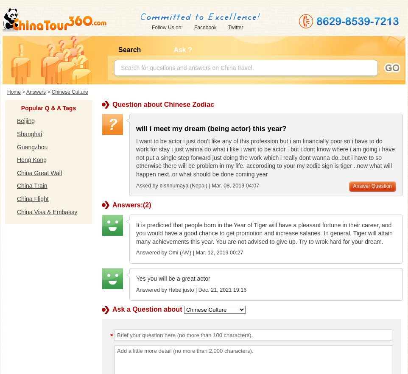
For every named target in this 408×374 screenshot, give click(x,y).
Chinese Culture (70, 92)
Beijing (26, 120)
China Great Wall (39, 173)
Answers (36, 92)
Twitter (235, 28)
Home (14, 92)
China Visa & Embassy (47, 212)
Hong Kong (32, 159)
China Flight (33, 198)
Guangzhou (32, 147)
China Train (32, 185)
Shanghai (29, 134)
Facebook (205, 28)
